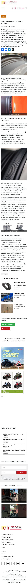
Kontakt (3, 551)
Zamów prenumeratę (7, 556)
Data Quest (18, 582)
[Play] (14, 496)
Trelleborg (4, 274)
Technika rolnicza (6, 542)
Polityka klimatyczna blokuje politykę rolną (14, 341)
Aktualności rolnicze (7, 534)
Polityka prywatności (7, 559)
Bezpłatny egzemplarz (8, 324)
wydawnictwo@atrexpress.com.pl (9, 571)
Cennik (3, 554)
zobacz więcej (19, 485)
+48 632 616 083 (22, 571)
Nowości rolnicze (6, 537)
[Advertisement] (14, 411)
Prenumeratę (5, 328)
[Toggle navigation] (2, 8)
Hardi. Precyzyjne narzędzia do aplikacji (14, 338)
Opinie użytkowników (7, 539)
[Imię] (14, 467)
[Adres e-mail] (8, 472)
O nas (3, 547)
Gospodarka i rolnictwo (8, 545)
